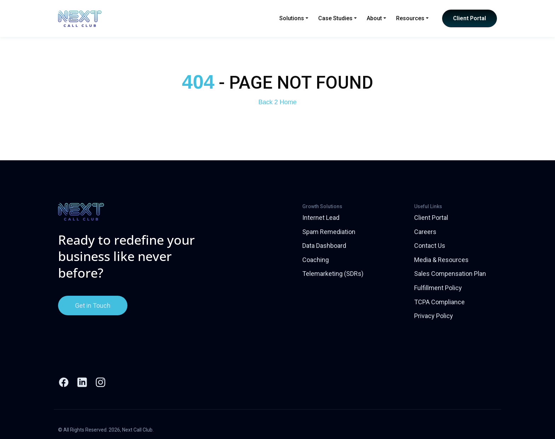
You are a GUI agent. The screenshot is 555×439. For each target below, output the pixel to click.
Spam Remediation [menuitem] (328, 231)
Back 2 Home (277, 102)
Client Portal (469, 18)
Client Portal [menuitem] (431, 217)
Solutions (293, 18)
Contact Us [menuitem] (429, 245)
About (376, 18)
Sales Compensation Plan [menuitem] (450, 273)
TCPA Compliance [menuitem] (439, 302)
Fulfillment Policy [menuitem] (438, 287)
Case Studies (337, 18)
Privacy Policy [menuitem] (433, 315)
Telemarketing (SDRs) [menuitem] (333, 273)
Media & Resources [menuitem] (441, 259)
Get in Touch (92, 305)
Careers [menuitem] (425, 231)
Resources (412, 18)
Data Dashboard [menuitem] (324, 245)
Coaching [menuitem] (315, 259)
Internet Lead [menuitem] (320, 217)
